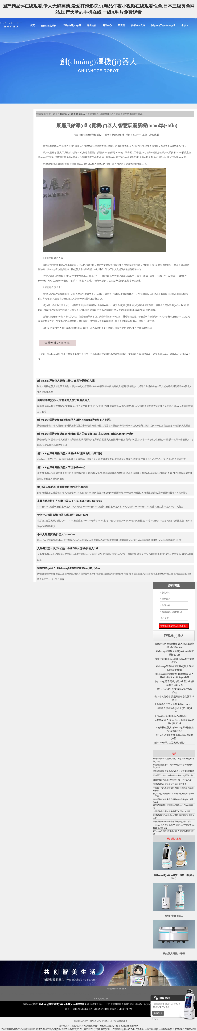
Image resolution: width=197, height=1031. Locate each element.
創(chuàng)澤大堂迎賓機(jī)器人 (169, 742)
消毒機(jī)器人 (34, 988)
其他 (151, 135)
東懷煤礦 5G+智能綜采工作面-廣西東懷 (169, 784)
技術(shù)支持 (138, 25)
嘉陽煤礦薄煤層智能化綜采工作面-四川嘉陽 (171, 811)
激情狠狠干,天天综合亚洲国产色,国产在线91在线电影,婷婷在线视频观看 (136, 1029)
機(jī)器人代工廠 (54, 993)
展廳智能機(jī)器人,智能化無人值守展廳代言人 (63, 400)
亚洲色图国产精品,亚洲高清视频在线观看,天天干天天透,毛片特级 (68, 1029)
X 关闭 (154, 1019)
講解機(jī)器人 (47, 988)
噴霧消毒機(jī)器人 (86, 993)
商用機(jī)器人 (90, 988)
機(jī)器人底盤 (6, 988)
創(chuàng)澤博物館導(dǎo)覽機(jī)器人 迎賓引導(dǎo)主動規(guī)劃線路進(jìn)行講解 (85, 433)
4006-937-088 (100, 1009)
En (186, 25)
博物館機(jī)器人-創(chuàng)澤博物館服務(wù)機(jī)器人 (68, 568)
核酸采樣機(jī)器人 (38, 993)
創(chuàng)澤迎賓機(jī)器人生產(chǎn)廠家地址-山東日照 (69, 453)
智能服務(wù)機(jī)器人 (117, 988)
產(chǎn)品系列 (48, 26)
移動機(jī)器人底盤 (75, 988)
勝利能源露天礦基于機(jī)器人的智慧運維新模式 (173, 771)
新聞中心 (107, 25)
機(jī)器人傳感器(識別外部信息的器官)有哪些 (62, 487)
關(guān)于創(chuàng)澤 (163, 25)
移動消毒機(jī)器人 (135, 993)
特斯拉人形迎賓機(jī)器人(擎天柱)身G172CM (62, 514)
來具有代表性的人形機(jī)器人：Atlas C (173, 704)
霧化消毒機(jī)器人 (148, 988)
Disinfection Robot (20, 988)
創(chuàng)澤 (118, 135)
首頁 (32, 25)
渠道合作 (91, 25)
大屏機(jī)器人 (133, 988)
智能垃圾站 (101, 988)
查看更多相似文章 (57, 342)
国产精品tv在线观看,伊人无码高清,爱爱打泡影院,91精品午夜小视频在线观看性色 (98, 1026)
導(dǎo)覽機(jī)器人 (102, 998)
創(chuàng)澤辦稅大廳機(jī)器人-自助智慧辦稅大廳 (65, 380)
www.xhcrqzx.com (9, 1029)
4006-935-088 (79, 1009)
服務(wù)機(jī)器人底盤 (19, 993)
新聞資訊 (64, 114)
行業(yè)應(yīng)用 (72, 25)
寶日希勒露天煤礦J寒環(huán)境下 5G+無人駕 (172, 780)
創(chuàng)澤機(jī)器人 (91, 135)
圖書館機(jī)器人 (102, 993)
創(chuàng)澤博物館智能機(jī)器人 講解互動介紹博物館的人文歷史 (74, 419)
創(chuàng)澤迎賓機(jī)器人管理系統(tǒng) (61, 467)
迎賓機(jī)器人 (78, 114)
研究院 (121, 25)
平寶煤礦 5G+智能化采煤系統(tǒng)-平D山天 (172, 821)
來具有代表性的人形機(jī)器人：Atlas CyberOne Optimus (69, 501)
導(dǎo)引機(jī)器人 (118, 993)
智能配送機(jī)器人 (69, 993)
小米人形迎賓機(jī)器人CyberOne (56, 534)
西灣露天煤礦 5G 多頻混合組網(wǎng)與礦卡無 (173, 775)
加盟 (157, 135)
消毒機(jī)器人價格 (184, 988)
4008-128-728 (125, 1009)
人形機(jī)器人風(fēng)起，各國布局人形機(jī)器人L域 (67, 548)
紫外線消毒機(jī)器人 (166, 988)
